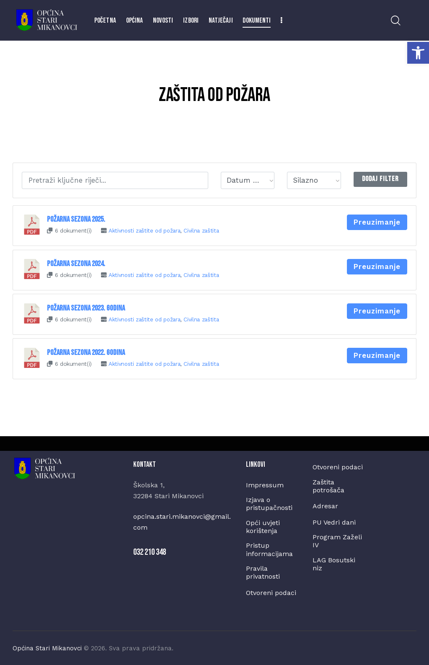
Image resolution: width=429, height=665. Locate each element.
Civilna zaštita (202, 230)
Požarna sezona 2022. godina (86, 351)
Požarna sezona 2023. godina (86, 307)
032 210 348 (149, 551)
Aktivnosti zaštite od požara (144, 230)
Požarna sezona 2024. (76, 263)
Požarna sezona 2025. (76, 219)
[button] (418, 53)
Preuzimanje (377, 222)
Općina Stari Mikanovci (47, 647)
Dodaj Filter (380, 179)
